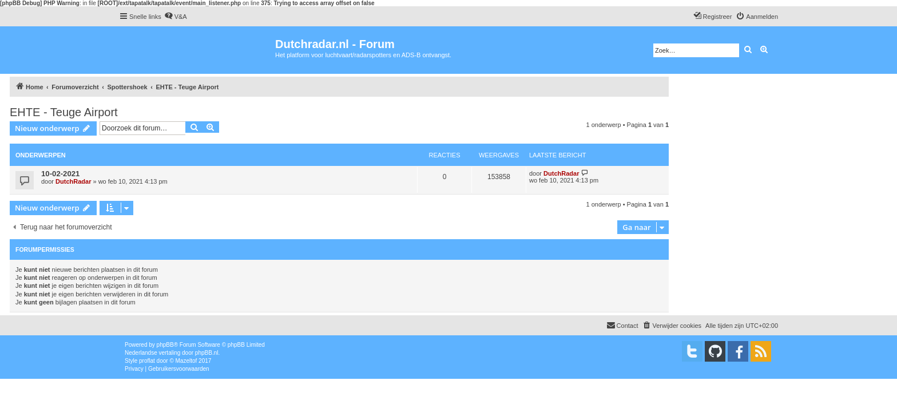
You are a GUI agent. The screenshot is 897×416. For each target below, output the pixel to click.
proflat (147, 361)
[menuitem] (175, 16)
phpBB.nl (207, 353)
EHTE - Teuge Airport (64, 112)
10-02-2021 (60, 173)
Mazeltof (186, 361)
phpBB (165, 345)
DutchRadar (73, 181)
